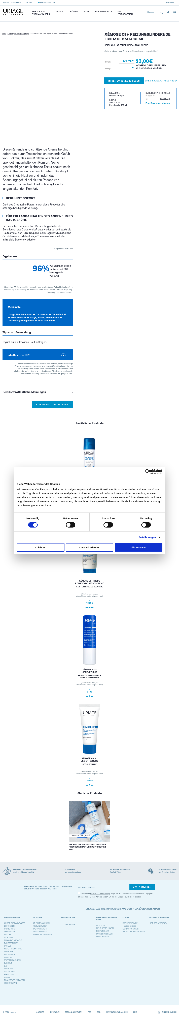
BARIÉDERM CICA (11, 943)
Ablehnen (40, 547)
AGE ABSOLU (9, 954)
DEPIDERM (8, 957)
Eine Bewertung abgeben (52, 404)
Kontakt (170, 3)
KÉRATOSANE (9, 974)
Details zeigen (147, 537)
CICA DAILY (8, 937)
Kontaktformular (130, 929)
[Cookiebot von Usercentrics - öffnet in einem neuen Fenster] (147, 471)
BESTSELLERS (10, 926)
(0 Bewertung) (165, 97)
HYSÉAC (7, 946)
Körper (74, 11)
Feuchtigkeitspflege (21, 34)
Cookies (40, 1012)
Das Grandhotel (40, 932)
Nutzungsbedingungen (117, 1012)
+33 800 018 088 (129, 926)
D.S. (5, 966)
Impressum (54, 1012)
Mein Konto (101, 925)
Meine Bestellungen (105, 928)
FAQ (89, 1012)
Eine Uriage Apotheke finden (161, 80)
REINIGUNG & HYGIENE (13, 940)
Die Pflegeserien (125, 12)
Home (4, 34)
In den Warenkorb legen (124, 81)
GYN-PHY (7, 977)
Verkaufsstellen (47, 3)
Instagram (68, 924)
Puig (135, 1012)
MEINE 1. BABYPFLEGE (13, 949)
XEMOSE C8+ (9, 932)
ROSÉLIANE (8, 952)
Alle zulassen (138, 547)
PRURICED (8, 969)
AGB (98, 1012)
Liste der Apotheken (158, 923)
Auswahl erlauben (89, 547)
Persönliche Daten (73, 1012)
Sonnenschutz (103, 11)
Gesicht (60, 11)
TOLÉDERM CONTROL (12, 960)
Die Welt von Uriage (12, 3)
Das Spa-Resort (40, 929)
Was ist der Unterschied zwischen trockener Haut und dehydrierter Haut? (87, 847)
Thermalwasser (40, 926)
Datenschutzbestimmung (100, 893)
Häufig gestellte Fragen (134, 932)
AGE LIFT (7, 935)
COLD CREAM (9, 972)
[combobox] (155, 13)
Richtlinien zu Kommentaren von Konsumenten (104, 934)
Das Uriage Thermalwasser (41, 12)
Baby (86, 11)
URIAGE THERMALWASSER (14, 923)
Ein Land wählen (167, 1012)
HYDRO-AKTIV (9, 929)
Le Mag (29, 3)
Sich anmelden (142, 887)
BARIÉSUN (8, 963)
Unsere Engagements (42, 935)
